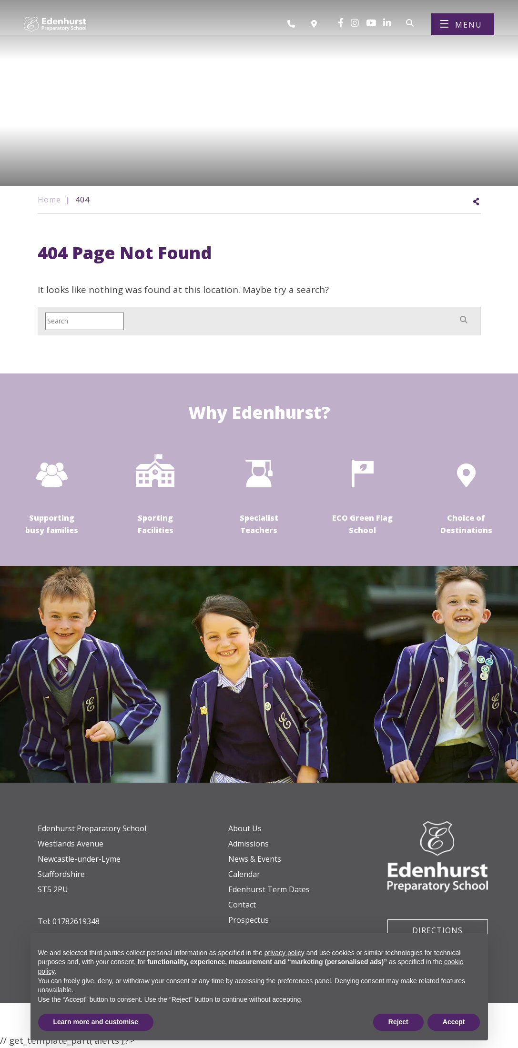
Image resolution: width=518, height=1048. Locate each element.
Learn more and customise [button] (95, 1022)
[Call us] (294, 25)
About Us (245, 828)
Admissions (248, 843)
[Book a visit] (316, 25)
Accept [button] (454, 1022)
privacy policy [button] (284, 953)
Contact (242, 904)
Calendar (244, 874)
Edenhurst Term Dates (269, 889)
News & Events (254, 859)
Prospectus (248, 920)
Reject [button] (398, 1022)
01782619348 (76, 921)
